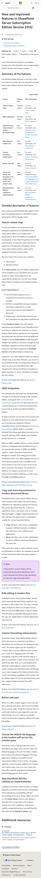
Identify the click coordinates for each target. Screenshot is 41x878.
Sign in (37, 3)
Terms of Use (27, 872)
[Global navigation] (2, 3)
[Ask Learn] (33, 8)
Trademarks (5, 875)
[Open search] (31, 3)
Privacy (14, 869)
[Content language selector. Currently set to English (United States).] (12, 855)
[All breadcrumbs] (4, 8)
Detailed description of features (13, 46)
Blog (28, 865)
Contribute (5, 869)
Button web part (30, 168)
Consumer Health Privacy (10, 872)
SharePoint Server (14, 8)
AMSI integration (31, 121)
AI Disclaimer (6, 865)
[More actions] (37, 8)
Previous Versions (19, 865)
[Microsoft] (20, 3)
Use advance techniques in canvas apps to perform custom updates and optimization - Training (19, 834)
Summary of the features (11, 43)
